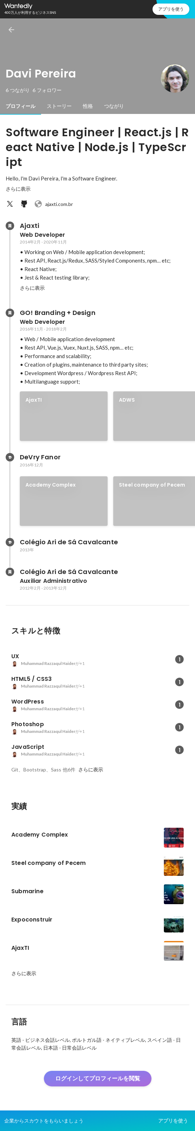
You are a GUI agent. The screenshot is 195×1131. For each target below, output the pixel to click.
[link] (64, 416)
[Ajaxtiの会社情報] (10, 226)
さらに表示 (18, 189)
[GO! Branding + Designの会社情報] (10, 313)
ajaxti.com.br (53, 204)
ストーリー (59, 106)
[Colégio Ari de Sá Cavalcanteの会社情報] (10, 572)
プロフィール (20, 106)
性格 (88, 106)
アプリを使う (171, 9)
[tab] (20, 106)
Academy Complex (50, 484)
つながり (114, 106)
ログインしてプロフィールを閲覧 (97, 1078)
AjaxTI (33, 399)
